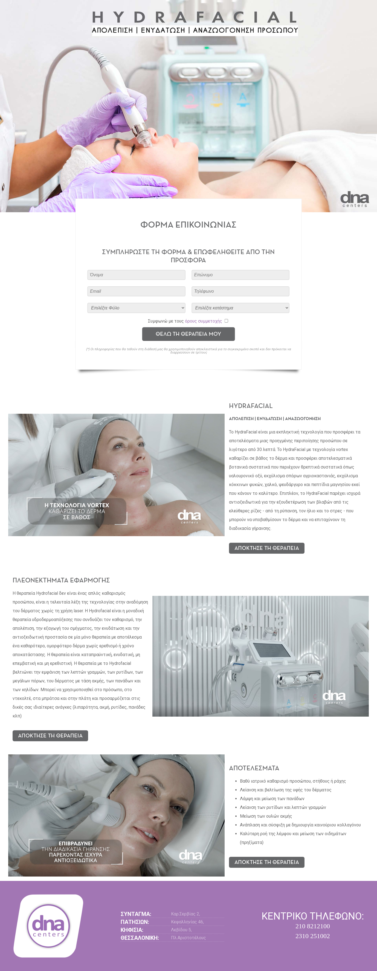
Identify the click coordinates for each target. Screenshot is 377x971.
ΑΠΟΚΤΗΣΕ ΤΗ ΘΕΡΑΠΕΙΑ (266, 548)
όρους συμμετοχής (203, 321)
